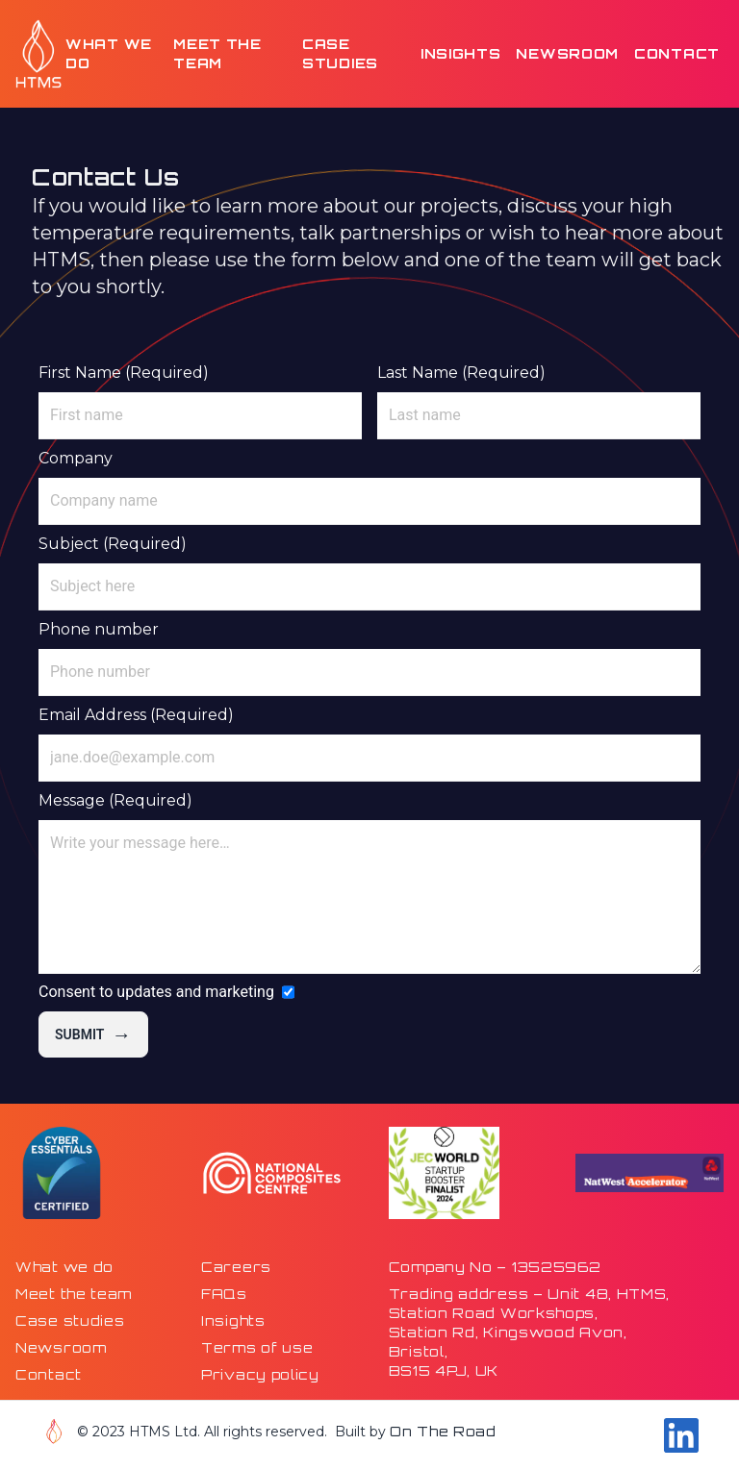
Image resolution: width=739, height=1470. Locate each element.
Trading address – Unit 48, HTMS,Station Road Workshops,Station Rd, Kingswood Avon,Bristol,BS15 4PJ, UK (529, 1332)
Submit (93, 1034)
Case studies (340, 53)
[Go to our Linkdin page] (681, 1435)
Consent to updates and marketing (156, 992)
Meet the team (217, 53)
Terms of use (257, 1347)
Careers (236, 1266)
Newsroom (567, 53)
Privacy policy (260, 1374)
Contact (677, 53)
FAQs (224, 1293)
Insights (460, 53)
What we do (108, 53)
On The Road (443, 1431)
